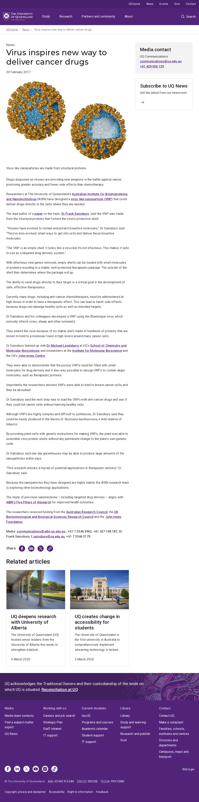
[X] (26, 769)
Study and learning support (133, 724)
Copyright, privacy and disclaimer (25, 791)
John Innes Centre (31, 356)
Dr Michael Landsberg (63, 345)
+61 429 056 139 (152, 66)
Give (177, 3)
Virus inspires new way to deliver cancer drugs (63, 29)
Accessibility (57, 791)
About (129, 16)
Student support (93, 735)
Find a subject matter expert (19, 724)
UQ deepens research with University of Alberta (33, 622)
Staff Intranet (52, 729)
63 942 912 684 (64, 781)
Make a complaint (171, 722)
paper (38, 214)
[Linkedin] (17, 769)
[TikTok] (54, 769)
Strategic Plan (53, 722)
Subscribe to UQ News (164, 86)
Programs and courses (97, 722)
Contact (191, 3)
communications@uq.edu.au (161, 61)
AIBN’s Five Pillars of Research (28, 502)
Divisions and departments (168, 742)
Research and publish (135, 734)
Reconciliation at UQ (60, 689)
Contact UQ (167, 716)
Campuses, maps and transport (174, 754)
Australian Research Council (86, 512)
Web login (188, 769)
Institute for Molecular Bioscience (97, 351)
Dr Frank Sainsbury (75, 214)
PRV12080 (117, 781)
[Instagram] (45, 769)
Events (164, 3)
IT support (50, 735)
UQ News (11, 734)
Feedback (102, 791)
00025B (93, 781)
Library (125, 716)
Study (46, 16)
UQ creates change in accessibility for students (97, 622)
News (150, 3)
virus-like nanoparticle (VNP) (92, 199)
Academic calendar (95, 729)
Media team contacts (19, 716)
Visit (123, 740)
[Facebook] (8, 769)
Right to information (80, 791)
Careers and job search (59, 716)
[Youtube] (36, 769)
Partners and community (98, 16)
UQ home (134, 3)
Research (65, 16)
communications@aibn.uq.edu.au (41, 531)
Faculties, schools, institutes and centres (174, 731)
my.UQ (86, 716)
